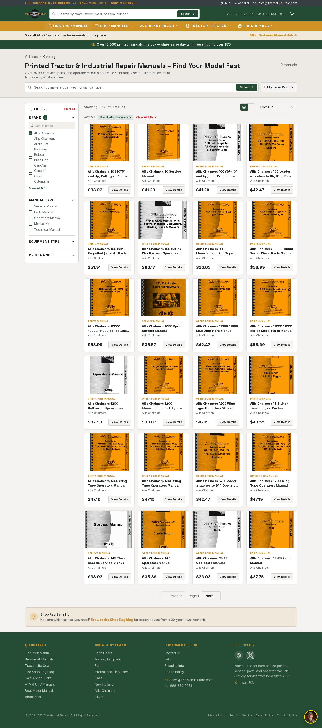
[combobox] (124, 14)
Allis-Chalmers (105, 690)
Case (98, 678)
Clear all (69, 109)
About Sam (33, 697)
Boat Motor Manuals (39, 690)
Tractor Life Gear (208, 26)
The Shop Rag (256, 26)
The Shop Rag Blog (39, 672)
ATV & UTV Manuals (40, 684)
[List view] (251, 107)
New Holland (104, 684)
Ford (98, 665)
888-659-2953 (181, 686)
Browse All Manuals (39, 659)
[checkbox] (30, 133)
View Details (119, 190)
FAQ (168, 659)
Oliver (99, 697)
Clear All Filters (146, 117)
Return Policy (174, 672)
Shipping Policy (287, 715)
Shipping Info (174, 665)
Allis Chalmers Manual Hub (273, 35)
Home (31, 57)
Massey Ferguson (108, 659)
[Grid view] (244, 107)
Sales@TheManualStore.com (275, 3)
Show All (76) (38, 188)
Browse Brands (278, 87)
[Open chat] (311, 717)
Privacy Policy (217, 715)
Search (188, 13)
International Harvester (111, 672)
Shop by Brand (159, 26)
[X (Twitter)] (250, 655)
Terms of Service (240, 715)
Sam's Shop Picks (38, 678)
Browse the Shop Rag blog (112, 620)
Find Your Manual (68, 26)
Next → (211, 596)
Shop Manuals (114, 26)
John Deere (103, 653)
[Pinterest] (238, 655)
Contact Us (173, 653)
